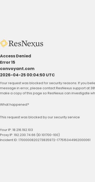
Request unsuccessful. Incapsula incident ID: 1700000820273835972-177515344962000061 (47, 91)
